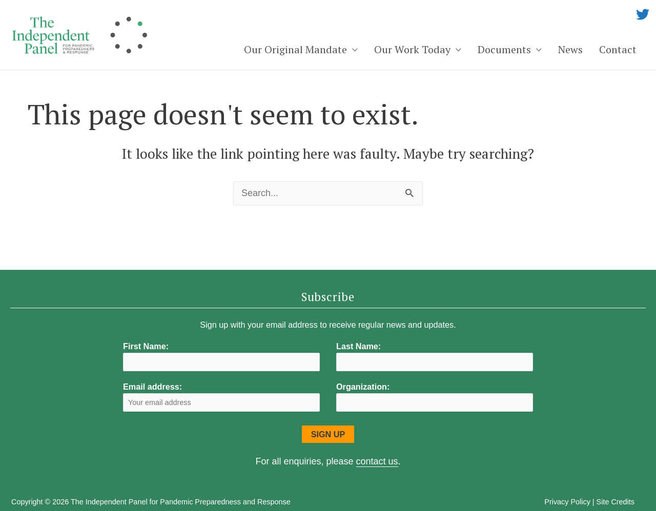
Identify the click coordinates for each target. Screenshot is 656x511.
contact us (377, 461)
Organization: (362, 386)
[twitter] (642, 14)
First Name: (146, 346)
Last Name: (358, 346)
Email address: (221, 396)
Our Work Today (412, 49)
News (570, 49)
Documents (504, 49)
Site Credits (615, 502)
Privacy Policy (567, 502)
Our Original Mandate (295, 49)
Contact (618, 49)
